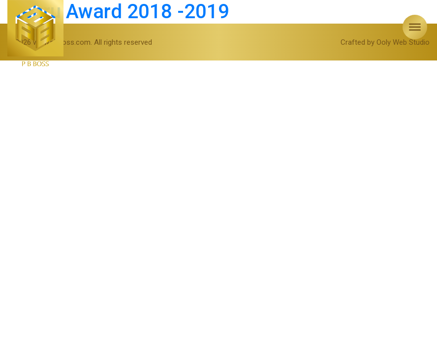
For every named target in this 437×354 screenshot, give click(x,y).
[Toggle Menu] (415, 27)
